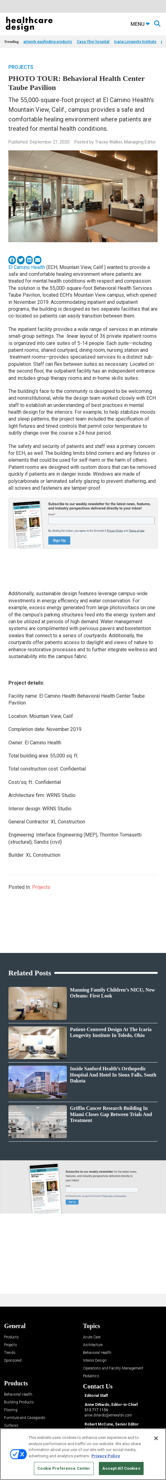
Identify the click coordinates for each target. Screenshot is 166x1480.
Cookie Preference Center (63, 1468)
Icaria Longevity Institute (135, 42)
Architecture (93, 1345)
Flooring (10, 1410)
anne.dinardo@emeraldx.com (108, 1415)
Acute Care (91, 1337)
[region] (83, 1454)
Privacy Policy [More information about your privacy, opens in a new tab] (105, 1456)
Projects (20, 67)
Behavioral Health (97, 1353)
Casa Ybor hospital (93, 42)
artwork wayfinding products (47, 42)
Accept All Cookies (121, 1468)
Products (11, 1337)
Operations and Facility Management (113, 1368)
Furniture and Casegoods (24, 1418)
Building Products (19, 1402)
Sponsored (12, 1361)
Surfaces (11, 1426)
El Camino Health (26, 267)
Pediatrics (91, 1376)
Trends (10, 1353)
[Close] (156, 1438)
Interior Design (95, 1361)
